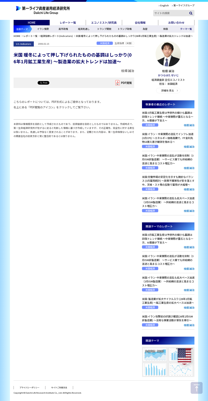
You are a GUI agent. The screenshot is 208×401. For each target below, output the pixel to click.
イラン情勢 (43, 29)
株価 (165, 29)
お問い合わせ (176, 22)
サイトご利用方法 (59, 387)
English (164, 5)
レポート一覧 (30, 36)
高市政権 (63, 29)
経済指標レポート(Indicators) (56, 36)
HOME (32, 22)
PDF (125, 83)
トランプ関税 (104, 29)
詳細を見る (167, 90)
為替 (145, 29)
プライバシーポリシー (29, 387)
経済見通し (84, 29)
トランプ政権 (125, 29)
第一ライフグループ (183, 5)
